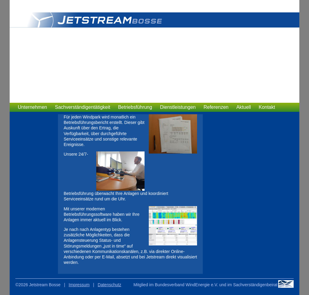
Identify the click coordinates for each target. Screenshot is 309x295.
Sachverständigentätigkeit (82, 107)
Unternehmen (32, 107)
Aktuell (243, 107)
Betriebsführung (135, 107)
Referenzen (215, 107)
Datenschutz (109, 284)
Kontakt (267, 107)
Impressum (79, 284)
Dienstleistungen (178, 107)
